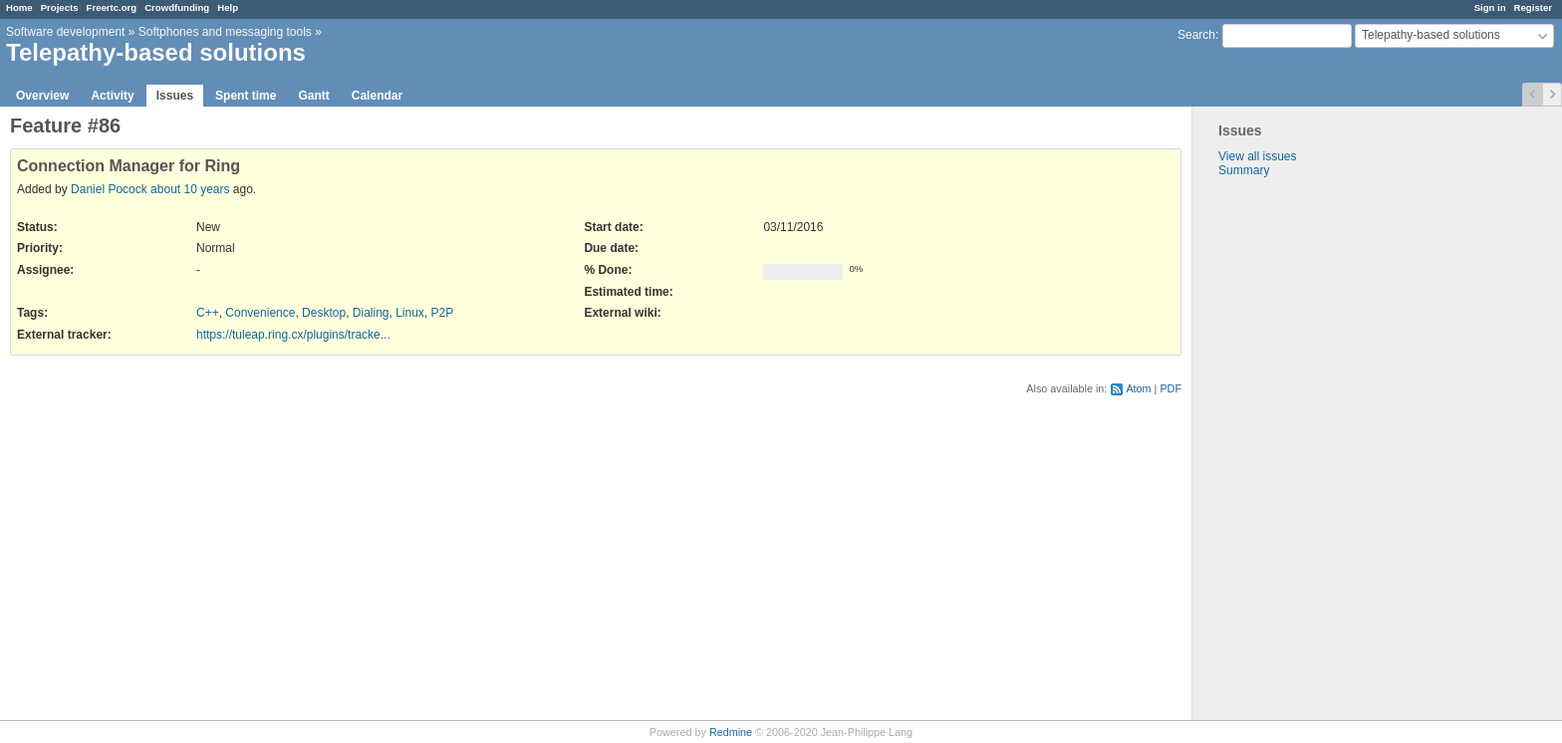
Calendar (377, 96)
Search (1196, 35)
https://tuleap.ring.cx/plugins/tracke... (293, 335)
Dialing (371, 313)
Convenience (260, 313)
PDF (1170, 388)
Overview (42, 96)
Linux (409, 313)
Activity (112, 96)
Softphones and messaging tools (225, 32)
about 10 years (189, 189)
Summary (1243, 170)
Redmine (730, 732)
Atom (1138, 388)
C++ (207, 313)
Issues (174, 96)
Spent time (245, 96)
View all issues (1257, 156)
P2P (442, 313)
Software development (65, 32)
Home (19, 7)
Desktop (324, 313)
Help (227, 7)
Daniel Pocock (109, 189)
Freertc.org (112, 7)
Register (1533, 7)
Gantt (313, 96)
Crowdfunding (176, 7)
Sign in (1490, 7)
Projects (60, 7)
